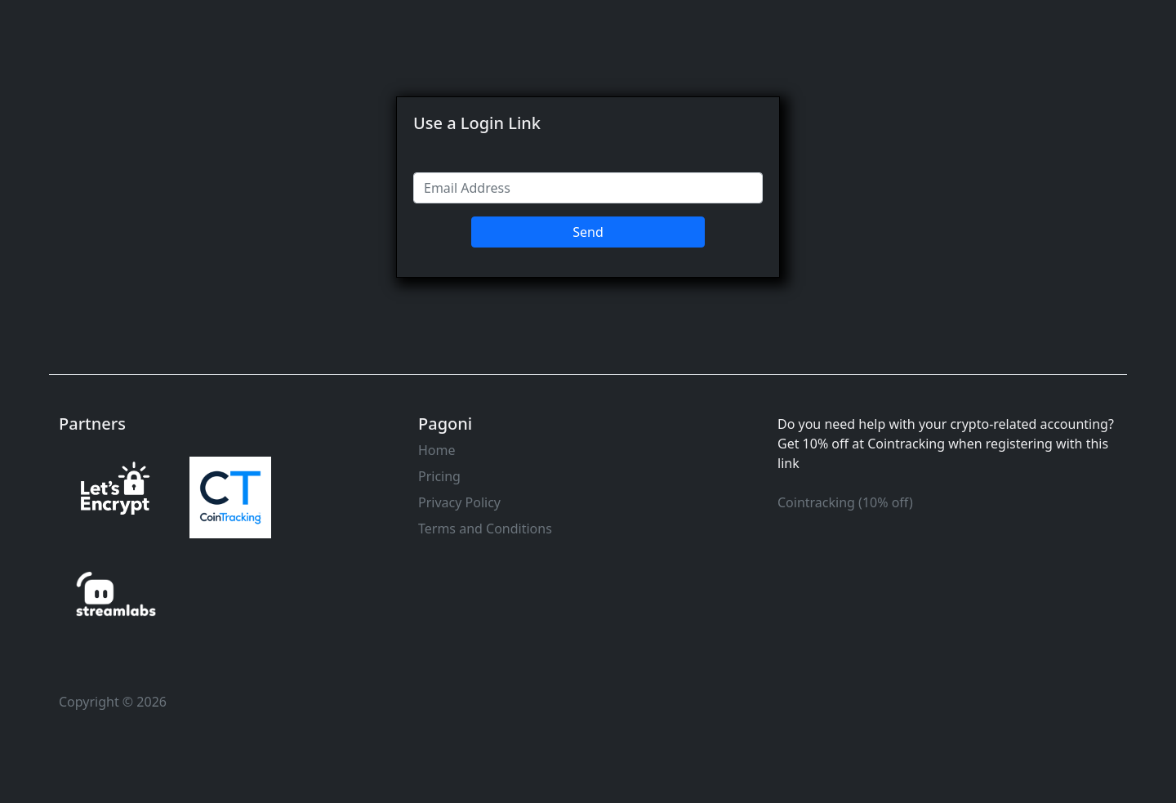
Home (437, 450)
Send (588, 232)
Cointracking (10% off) (845, 502)
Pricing (439, 476)
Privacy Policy (459, 502)
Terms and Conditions (485, 529)
